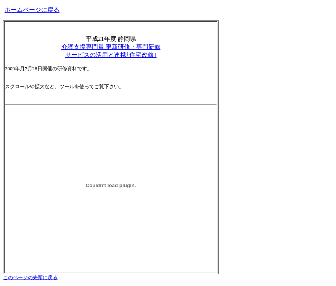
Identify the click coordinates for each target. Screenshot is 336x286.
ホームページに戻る (32, 9)
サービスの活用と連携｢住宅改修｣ (111, 55)
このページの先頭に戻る (30, 277)
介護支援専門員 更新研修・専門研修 (111, 47)
